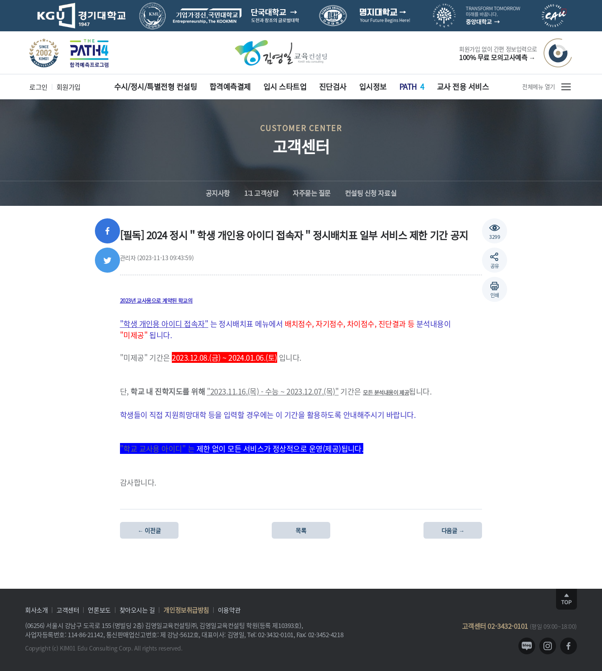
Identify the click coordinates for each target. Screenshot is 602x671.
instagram (547, 646)
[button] (494, 289)
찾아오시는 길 (137, 609)
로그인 (38, 87)
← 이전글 (149, 530)
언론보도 (99, 609)
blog (526, 646)
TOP (566, 599)
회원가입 (68, 87)
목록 (301, 530)
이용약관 (229, 609)
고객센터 (67, 609)
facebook (568, 646)
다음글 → (452, 530)
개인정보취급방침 (186, 609)
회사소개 (36, 609)
